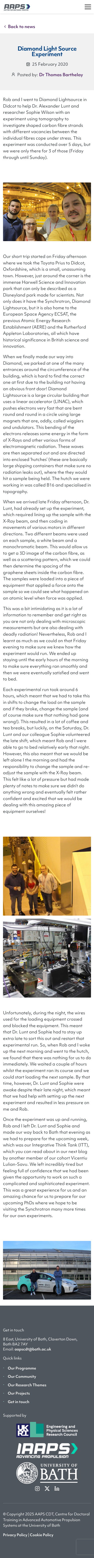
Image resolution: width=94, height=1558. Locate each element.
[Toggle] (88, 7)
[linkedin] (56, 1488)
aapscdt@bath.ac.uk (33, 1349)
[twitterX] (47, 1488)
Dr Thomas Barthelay (61, 74)
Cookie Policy (41, 1534)
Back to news (19, 26)
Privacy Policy (15, 1534)
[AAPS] (15, 6)
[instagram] (38, 1488)
